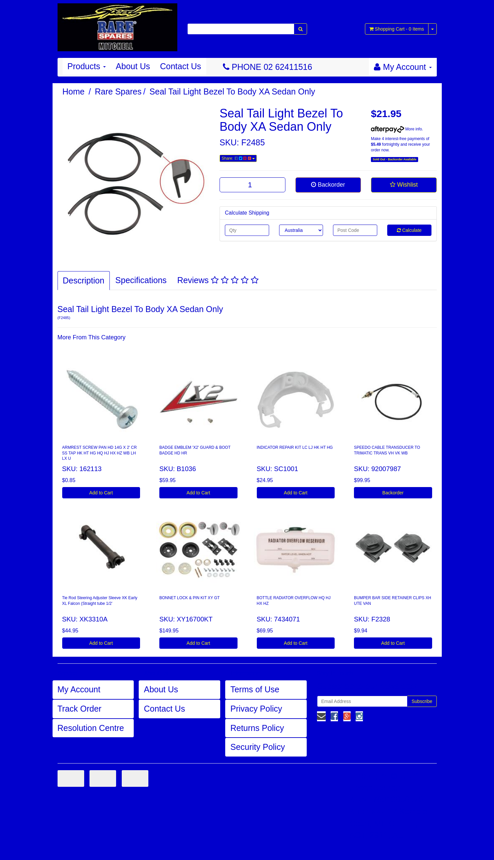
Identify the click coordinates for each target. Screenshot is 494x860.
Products (87, 66)
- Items (396, 29)
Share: (238, 158)
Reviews (217, 280)
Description (83, 280)
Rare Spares (118, 91)
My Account (79, 689)
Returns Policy (257, 728)
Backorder (328, 184)
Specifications (141, 280)
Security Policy (257, 747)
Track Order (79, 708)
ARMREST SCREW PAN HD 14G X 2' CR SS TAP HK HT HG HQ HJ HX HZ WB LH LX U (99, 453)
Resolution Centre (91, 728)
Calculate (409, 230)
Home (74, 91)
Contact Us (180, 66)
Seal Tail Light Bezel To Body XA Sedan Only (232, 91)
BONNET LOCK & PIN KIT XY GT (189, 598)
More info (396, 129)
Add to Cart (101, 492)
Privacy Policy (256, 708)
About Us (133, 66)
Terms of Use (254, 689)
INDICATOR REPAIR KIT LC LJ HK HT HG (295, 447)
